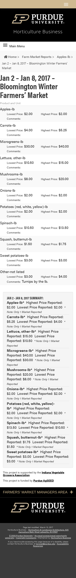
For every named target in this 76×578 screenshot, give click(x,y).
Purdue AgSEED (43, 480)
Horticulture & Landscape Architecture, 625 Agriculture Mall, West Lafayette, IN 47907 (44, 530)
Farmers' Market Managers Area (38, 492)
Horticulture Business (61, 537)
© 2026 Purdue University (21, 535)
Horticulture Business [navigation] (38, 31)
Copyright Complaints (26, 537)
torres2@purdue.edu (45, 543)
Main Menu (14, 46)
